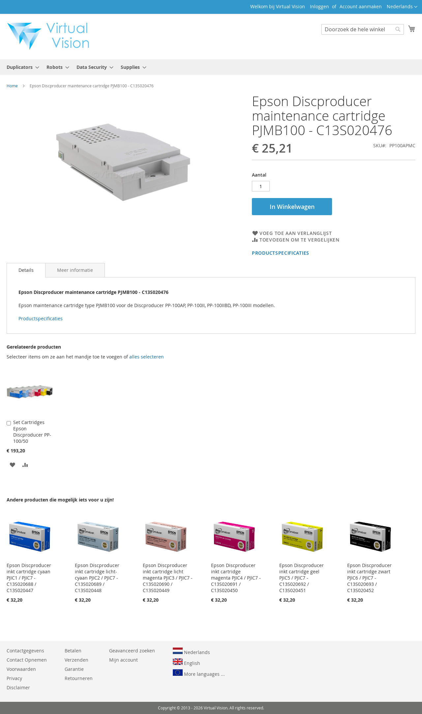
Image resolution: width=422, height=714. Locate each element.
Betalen (73, 650)
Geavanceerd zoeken (132, 650)
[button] (402, 7)
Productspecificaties (280, 253)
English (186, 662)
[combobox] (362, 29)
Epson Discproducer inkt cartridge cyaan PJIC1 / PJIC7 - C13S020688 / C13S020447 (29, 577)
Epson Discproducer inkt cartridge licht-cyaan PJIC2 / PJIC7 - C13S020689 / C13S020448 (97, 577)
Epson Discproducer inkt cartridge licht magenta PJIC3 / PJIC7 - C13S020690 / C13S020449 (168, 577)
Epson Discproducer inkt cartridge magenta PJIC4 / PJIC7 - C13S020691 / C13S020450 (236, 577)
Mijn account (123, 660)
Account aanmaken (361, 6)
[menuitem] (21, 67)
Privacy (14, 678)
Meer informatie (75, 270)
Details (26, 270)
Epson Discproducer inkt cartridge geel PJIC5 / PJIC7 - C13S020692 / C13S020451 (301, 577)
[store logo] (51, 36)
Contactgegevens (25, 650)
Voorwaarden (21, 669)
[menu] (211, 67)
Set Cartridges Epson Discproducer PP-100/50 (32, 431)
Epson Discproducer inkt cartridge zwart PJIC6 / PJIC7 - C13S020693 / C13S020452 (369, 577)
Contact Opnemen (27, 660)
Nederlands (191, 651)
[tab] (26, 270)
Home (12, 85)
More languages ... (199, 673)
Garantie (74, 669)
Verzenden (76, 660)
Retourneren (79, 678)
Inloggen (319, 6)
